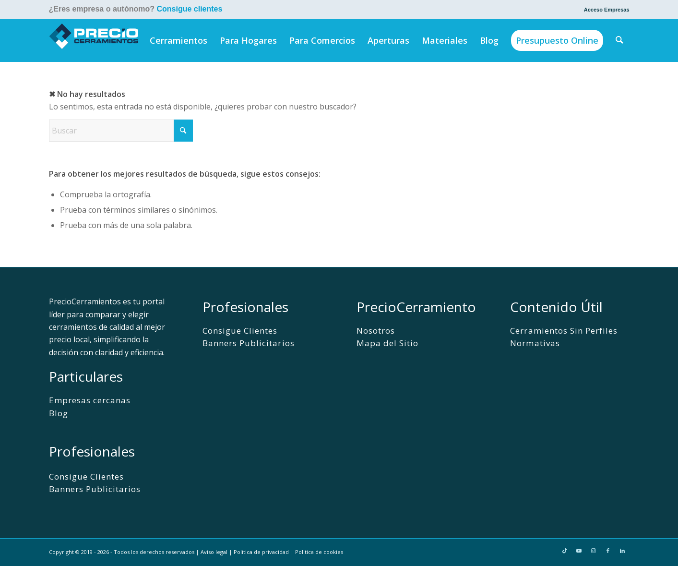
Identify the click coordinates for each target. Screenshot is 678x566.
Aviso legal (214, 551)
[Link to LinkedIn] (622, 550)
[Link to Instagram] (593, 550)
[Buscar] (619, 40)
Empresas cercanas (90, 400)
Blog (58, 413)
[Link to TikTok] (565, 550)
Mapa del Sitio (387, 343)
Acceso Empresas (607, 9)
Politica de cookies (319, 551)
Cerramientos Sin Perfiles (564, 330)
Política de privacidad (261, 551)
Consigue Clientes (86, 476)
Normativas (534, 343)
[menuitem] (604, 9)
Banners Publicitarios (95, 488)
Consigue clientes (189, 9)
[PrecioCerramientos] (94, 40)
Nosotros (376, 330)
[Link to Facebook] (608, 550)
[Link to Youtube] (579, 550)
